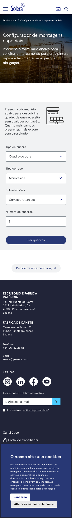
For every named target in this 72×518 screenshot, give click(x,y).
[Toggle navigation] (5, 8)
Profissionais (9, 20)
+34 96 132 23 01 (13, 347)
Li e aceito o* (28, 410)
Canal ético (11, 433)
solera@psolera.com (15, 359)
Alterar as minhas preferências (34, 504)
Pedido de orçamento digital (36, 268)
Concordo (20, 497)
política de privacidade (35, 410)
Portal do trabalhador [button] (20, 440)
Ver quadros (36, 240)
